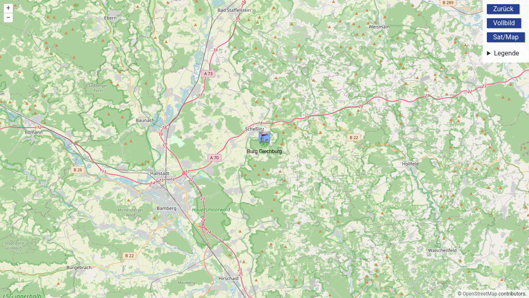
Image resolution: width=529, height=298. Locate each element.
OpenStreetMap (480, 294)
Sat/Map (506, 37)
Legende (506, 53)
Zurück (503, 9)
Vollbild (504, 23)
